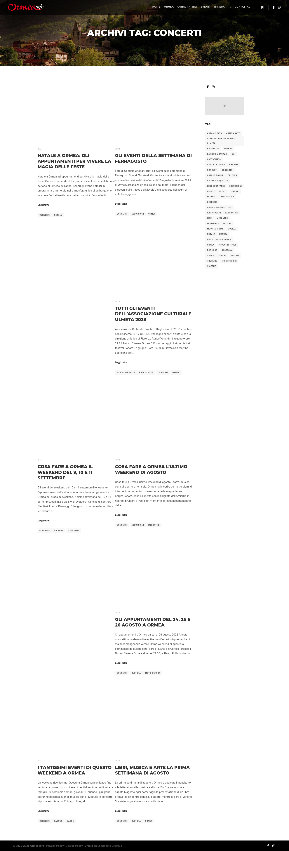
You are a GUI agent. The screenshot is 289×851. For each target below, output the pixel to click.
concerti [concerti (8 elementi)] (212, 170)
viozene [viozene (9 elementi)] (211, 266)
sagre (70, 821)
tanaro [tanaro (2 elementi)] (222, 256)
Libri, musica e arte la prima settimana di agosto (152, 770)
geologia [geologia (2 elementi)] (212, 202)
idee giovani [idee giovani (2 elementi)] (214, 213)
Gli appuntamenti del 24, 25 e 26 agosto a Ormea (152, 622)
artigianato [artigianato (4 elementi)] (233, 133)
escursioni (138, 214)
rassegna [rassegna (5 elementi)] (227, 250)
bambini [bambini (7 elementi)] (228, 149)
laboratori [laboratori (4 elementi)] (231, 213)
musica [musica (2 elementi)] (232, 229)
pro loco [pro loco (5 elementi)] (212, 250)
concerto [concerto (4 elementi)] (227, 170)
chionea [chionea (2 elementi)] (233, 165)
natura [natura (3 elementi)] (223, 234)
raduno (58, 821)
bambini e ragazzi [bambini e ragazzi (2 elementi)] (217, 154)
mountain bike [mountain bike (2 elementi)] (215, 229)
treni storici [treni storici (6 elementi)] (229, 261)
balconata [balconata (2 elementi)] (213, 149)
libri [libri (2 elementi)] (210, 218)
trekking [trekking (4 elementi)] (212, 261)
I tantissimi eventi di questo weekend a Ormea (75, 770)
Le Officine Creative (110, 845)
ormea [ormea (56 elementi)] (210, 245)
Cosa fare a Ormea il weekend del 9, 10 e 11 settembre (65, 472)
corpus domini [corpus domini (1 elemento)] (215, 175)
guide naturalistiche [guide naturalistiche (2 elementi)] (219, 207)
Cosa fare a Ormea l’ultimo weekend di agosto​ (151, 469)
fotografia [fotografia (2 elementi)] (227, 197)
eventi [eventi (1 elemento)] (222, 191)
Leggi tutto (44, 204)
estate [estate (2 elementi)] (211, 191)
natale (58, 215)
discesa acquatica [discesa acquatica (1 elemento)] (217, 181)
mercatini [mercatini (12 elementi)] (222, 218)
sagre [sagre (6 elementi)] (210, 256)
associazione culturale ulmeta (135, 372)
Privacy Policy (55, 845)
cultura (58, 531)
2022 (40, 459)
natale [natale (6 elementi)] (211, 234)
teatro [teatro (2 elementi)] (235, 256)
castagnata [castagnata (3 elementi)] (214, 159)
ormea (152, 214)
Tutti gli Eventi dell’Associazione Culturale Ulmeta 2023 (153, 314)
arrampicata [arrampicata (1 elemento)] (214, 133)
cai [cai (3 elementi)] (233, 154)
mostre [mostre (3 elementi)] (227, 223)
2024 (40, 148)
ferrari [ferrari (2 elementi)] (235, 191)
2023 (117, 301)
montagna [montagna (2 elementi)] (213, 223)
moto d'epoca (153, 673)
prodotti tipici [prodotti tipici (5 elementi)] (227, 245)
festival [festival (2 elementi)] (212, 197)
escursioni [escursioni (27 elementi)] (235, 186)
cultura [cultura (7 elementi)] (232, 175)
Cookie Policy (74, 845)
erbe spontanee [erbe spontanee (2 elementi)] (216, 186)
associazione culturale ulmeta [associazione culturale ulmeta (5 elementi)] (221, 141)
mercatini (73, 531)
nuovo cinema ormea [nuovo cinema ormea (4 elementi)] (219, 240)
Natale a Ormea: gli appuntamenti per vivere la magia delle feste (74, 161)
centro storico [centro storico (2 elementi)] (216, 165)
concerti (44, 215)
